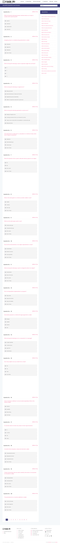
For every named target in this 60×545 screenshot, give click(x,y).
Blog (55, 1)
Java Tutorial (20, 531)
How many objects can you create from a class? (15, 361)
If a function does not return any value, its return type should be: (18, 425)
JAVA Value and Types (46, 21)
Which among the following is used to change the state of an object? (19, 268)
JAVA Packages (45, 55)
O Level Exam (34, 533)
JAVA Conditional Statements (47, 25)
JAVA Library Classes (46, 36)
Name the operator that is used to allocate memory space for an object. (20, 158)
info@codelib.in (48, 530)
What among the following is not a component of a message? (18, 338)
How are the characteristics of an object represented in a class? (18, 244)
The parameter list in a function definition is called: (15, 497)
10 (24, 519)
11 (26, 519)
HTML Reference (20, 536)
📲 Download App (48, 531)
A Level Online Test (35, 534)
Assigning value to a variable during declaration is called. (16, 40)
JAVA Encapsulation (46, 43)
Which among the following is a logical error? (14, 87)
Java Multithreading (46, 59)
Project (51, 1)
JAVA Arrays (44, 39)
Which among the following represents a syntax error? (16, 110)
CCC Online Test (34, 531)
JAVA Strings (44, 41)
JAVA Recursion (45, 52)
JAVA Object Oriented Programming (48, 16)
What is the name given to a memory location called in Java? (17, 197)
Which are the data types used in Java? (13, 221)
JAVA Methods (45, 30)
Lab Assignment (20, 537)
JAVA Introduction (45, 18)
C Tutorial (19, 533)
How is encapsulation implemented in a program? (15, 291)
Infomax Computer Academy (37, 530)
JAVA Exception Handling (46, 57)
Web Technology (37, 1)
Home (22, 1)
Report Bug (35, 11)
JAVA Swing (44, 68)
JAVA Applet (44, 61)
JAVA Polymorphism (46, 48)
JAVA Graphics (45, 64)
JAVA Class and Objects (46, 32)
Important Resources (7, 531)
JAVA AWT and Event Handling (47, 66)
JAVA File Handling (45, 50)
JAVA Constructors (45, 34)
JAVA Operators (45, 23)
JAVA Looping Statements (47, 27)
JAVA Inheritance (45, 46)
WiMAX (56, 542)
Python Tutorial (20, 530)
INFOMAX (49, 542)
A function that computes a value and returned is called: (16, 449)
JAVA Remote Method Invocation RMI (49, 70)
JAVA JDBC (44, 73)
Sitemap (12, 542)
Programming (28, 1)
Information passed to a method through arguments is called (18, 314)
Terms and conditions (6, 542)
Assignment (45, 1)
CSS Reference (20, 534)
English (42, 5)
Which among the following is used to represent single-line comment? (19, 63)
